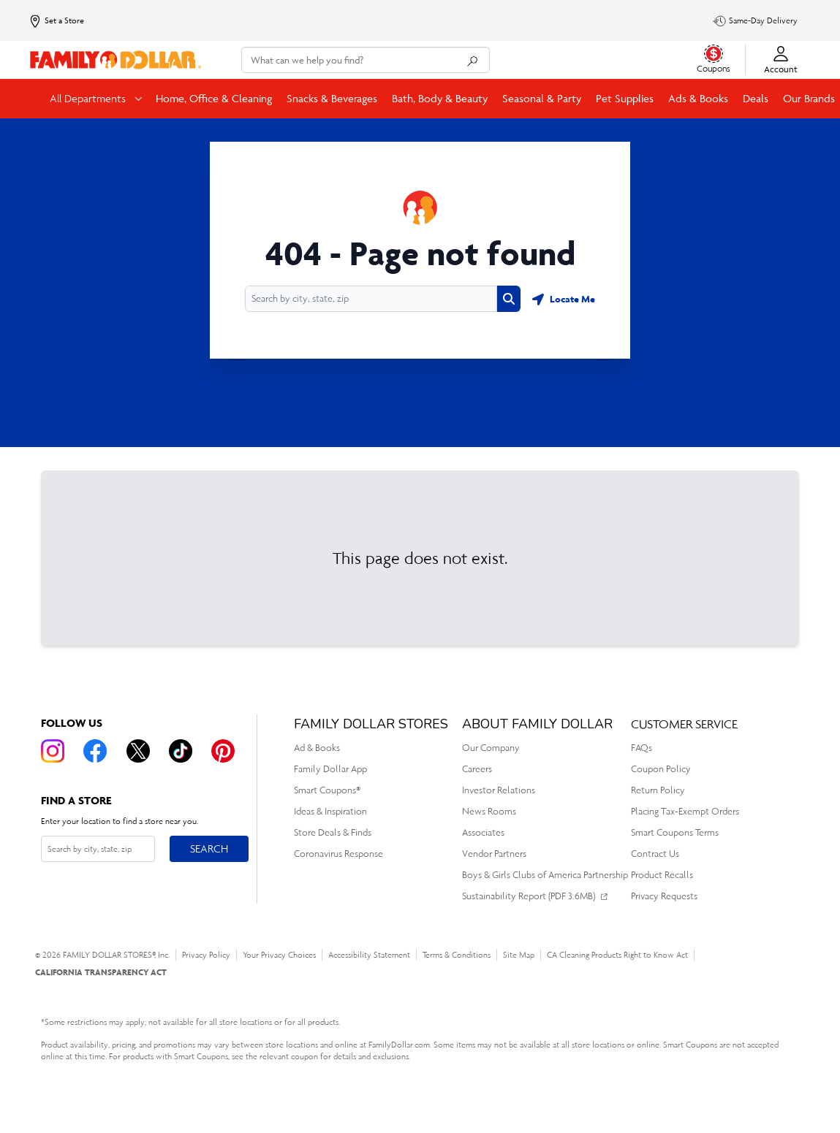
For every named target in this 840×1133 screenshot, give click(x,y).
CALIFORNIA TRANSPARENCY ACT (101, 971)
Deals (755, 98)
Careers (477, 769)
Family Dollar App (330, 769)
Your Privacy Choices (279, 955)
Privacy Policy (206, 955)
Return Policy (658, 790)
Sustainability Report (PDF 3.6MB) (528, 896)
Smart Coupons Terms (675, 832)
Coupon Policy (661, 769)
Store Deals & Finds (332, 832)
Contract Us (655, 853)
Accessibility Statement (369, 955)
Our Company (491, 747)
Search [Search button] (208, 845)
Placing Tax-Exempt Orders (685, 811)
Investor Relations (498, 790)
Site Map (518, 955)
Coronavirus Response (338, 853)
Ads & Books (698, 98)
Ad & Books (317, 747)
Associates (483, 832)
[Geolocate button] (563, 299)
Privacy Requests (664, 896)
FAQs (641, 747)
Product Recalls (662, 875)
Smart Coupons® (327, 790)
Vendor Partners (494, 853)
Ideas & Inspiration (330, 811)
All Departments (89, 98)
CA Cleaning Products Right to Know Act (617, 955)
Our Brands (809, 98)
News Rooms (489, 811)
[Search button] (509, 299)
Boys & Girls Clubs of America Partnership (545, 875)
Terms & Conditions (457, 955)
